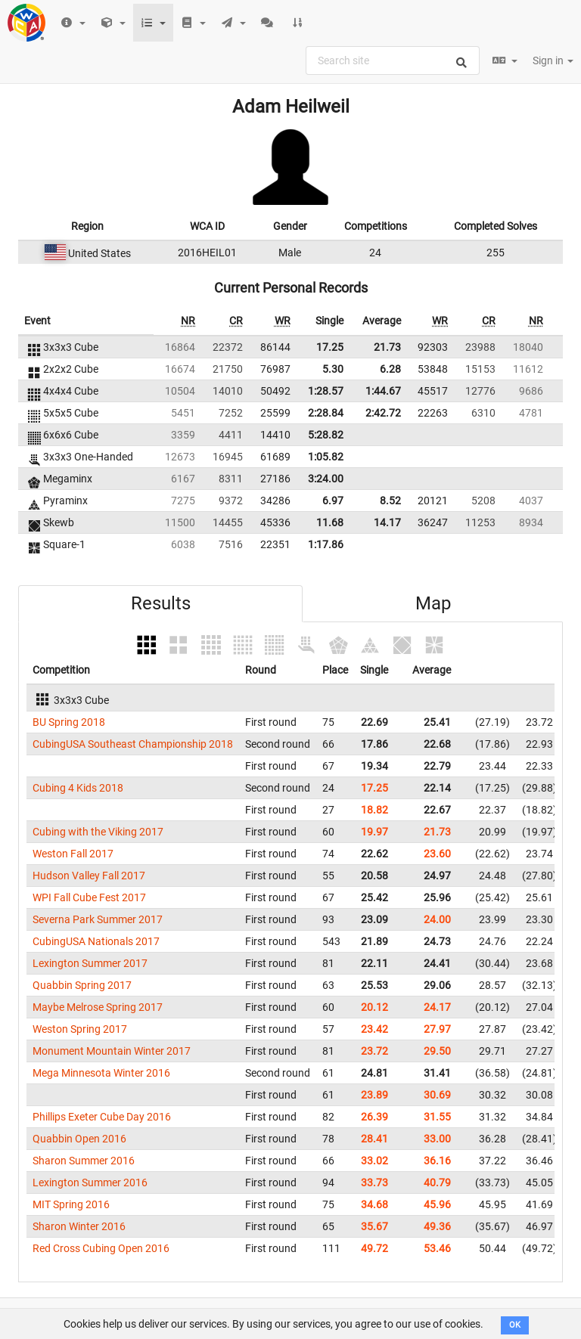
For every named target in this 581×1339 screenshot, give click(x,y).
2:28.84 (325, 413)
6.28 (390, 369)
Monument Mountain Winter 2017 (112, 1051)
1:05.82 (325, 457)
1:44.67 (383, 391)
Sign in (553, 60)
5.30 (332, 369)
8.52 (390, 500)
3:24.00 (325, 479)
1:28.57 (325, 391)
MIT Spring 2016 (71, 1204)
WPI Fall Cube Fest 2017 (89, 897)
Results (161, 603)
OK (514, 1325)
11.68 (329, 522)
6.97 (332, 500)
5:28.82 (325, 435)
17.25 (329, 347)
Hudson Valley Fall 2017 (89, 875)
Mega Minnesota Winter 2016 (101, 1073)
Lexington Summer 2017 (90, 963)
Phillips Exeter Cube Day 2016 (102, 1117)
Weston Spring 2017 (80, 1029)
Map (433, 603)
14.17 (387, 522)
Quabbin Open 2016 (79, 1139)
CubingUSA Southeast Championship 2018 (133, 744)
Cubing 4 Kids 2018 (78, 788)
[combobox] (393, 60)
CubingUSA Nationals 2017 (96, 941)
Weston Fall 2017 (73, 854)
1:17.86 (325, 544)
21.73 (387, 347)
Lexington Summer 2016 (90, 1182)
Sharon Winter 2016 (79, 1226)
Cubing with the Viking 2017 (98, 832)
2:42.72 (383, 413)
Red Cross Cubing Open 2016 (101, 1248)
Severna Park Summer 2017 (98, 919)
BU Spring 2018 (69, 722)
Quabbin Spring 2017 (82, 985)
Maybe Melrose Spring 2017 (98, 1007)
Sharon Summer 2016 (84, 1161)
